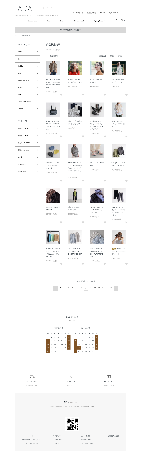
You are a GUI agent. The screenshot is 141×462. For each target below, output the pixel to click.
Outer (20, 52)
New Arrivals (32, 21)
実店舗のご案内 (113, 435)
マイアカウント (78, 13)
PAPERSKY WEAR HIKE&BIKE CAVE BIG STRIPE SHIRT (75, 251)
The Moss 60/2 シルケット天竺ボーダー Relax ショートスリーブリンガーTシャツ (75, 168)
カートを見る (86, 435)
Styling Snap (98, 21)
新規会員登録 (91, 13)
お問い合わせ (86, 438)
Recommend (79, 21)
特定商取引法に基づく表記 (31, 438)
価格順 (112, 56)
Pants (20, 92)
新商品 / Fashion (25, 134)
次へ (115, 287)
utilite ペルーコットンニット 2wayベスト (118, 123)
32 (111, 288)
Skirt (20, 100)
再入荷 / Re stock (25, 150)
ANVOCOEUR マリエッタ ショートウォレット (53, 165)
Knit (19, 60)
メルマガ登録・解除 (86, 442)
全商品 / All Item (25, 158)
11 (98, 288)
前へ (57, 287)
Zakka (20, 114)
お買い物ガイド (114, 13)
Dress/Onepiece (25, 84)
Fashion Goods (24, 107)
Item (48, 21)
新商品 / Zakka (24, 142)
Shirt (20, 76)
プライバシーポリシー (31, 442)
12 (103, 288)
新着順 (120, 56)
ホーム (17, 35)
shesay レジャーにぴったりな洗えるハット (118, 251)
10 (94, 288)
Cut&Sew (22, 68)
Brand (62, 21)
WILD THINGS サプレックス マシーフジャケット (96, 209)
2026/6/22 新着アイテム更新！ (70, 30)
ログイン (102, 13)
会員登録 (58, 438)
